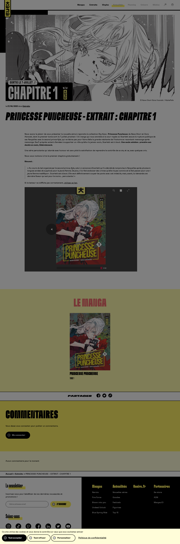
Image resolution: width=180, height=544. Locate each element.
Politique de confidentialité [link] (92, 538)
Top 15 (115, 513)
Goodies (116, 497)
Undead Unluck (99, 508)
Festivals (117, 503)
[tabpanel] (90, 347)
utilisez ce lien (70, 183)
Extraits (26, 106)
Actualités (120, 486)
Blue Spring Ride (99, 513)
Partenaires (162, 486)
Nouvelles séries (120, 492)
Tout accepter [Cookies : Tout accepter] (15, 538)
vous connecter (23, 426)
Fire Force (96, 497)
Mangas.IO (158, 503)
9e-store (158, 492)
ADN (156, 497)
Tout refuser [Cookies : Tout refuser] (40, 538)
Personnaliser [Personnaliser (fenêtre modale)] (63, 538)
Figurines (117, 508)
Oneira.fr (139, 486)
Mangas (97, 486)
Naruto (95, 492)
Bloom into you (99, 503)
